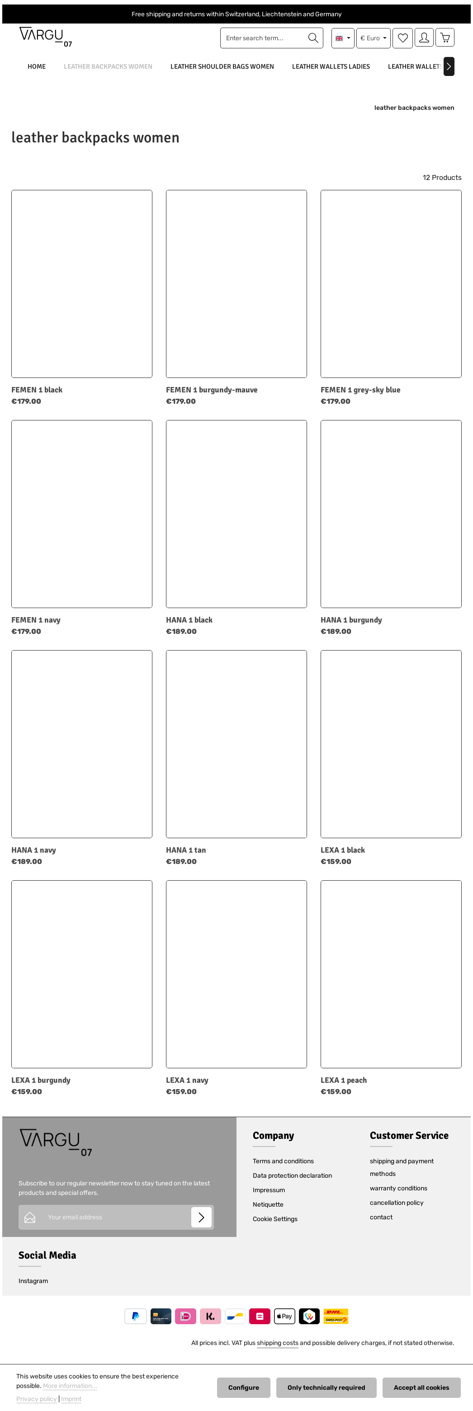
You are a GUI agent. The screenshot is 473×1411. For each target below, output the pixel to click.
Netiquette (268, 1212)
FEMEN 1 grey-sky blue (361, 397)
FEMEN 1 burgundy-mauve (212, 397)
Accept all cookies (423, 1388)
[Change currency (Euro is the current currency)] (370, 42)
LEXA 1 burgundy (41, 1087)
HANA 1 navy (33, 857)
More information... (70, 1386)
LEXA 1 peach (344, 1087)
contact (381, 1224)
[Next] (449, 73)
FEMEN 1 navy (36, 627)
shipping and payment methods (402, 1175)
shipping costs (277, 1350)
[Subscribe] (201, 1224)
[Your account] (422, 42)
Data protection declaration (292, 1183)
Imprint (71, 1399)
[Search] (311, 41)
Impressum (269, 1197)
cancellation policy (397, 1210)
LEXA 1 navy (187, 1087)
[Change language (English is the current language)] (340, 42)
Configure (249, 1388)
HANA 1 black (189, 627)
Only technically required (330, 1388)
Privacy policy (36, 1399)
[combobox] (260, 41)
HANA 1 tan (186, 857)
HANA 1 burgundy (351, 627)
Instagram (33, 1288)
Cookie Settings (275, 1226)
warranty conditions (398, 1195)
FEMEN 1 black (36, 397)
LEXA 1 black (343, 857)
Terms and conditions (283, 1168)
